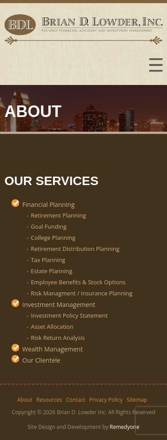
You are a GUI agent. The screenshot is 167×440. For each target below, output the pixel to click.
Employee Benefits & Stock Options (78, 282)
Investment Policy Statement (69, 315)
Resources (49, 400)
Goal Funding (48, 226)
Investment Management (58, 304)
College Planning (53, 238)
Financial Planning (48, 204)
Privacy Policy (106, 400)
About (25, 400)
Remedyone (124, 427)
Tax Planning (48, 260)
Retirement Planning (58, 215)
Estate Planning (51, 271)
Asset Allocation (52, 327)
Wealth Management (52, 349)
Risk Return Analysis (58, 338)
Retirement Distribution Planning (75, 249)
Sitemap (137, 400)
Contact (75, 400)
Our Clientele (41, 360)
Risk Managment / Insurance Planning (81, 293)
